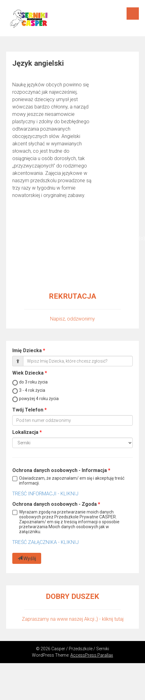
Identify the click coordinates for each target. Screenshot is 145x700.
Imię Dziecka (27, 350)
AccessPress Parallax (91, 655)
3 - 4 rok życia (32, 390)
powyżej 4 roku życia (39, 398)
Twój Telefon (27, 410)
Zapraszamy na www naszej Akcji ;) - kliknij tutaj (72, 619)
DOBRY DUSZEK (72, 596)
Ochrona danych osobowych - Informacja (59, 470)
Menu (133, 13)
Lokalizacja (25, 432)
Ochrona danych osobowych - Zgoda (54, 504)
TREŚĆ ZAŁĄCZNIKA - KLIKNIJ (45, 542)
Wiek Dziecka (28, 373)
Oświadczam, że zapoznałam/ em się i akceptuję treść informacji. (71, 481)
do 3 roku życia (33, 381)
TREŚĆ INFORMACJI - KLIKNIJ (45, 494)
